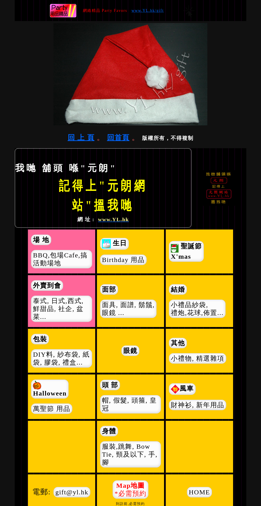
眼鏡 (130, 350)
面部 (109, 289)
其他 (178, 343)
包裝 (40, 339)
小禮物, (197, 358)
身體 (109, 431)
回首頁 (118, 137)
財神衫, (197, 405)
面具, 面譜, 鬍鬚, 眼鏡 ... (128, 308)
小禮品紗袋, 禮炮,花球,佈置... (197, 308)
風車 (182, 389)
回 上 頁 (81, 137)
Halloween (50, 389)
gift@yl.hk (71, 492)
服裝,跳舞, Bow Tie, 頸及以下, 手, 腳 (129, 454)
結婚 (178, 289)
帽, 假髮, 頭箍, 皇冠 (129, 404)
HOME (199, 492)
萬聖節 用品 (51, 408)
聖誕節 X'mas (186, 251)
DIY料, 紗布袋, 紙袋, (61, 358)
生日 (114, 243)
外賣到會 (47, 285)
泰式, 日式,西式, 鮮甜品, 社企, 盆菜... (58, 308)
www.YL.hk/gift (147, 10)
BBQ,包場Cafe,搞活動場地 (60, 259)
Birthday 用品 (123, 259)
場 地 (41, 239)
